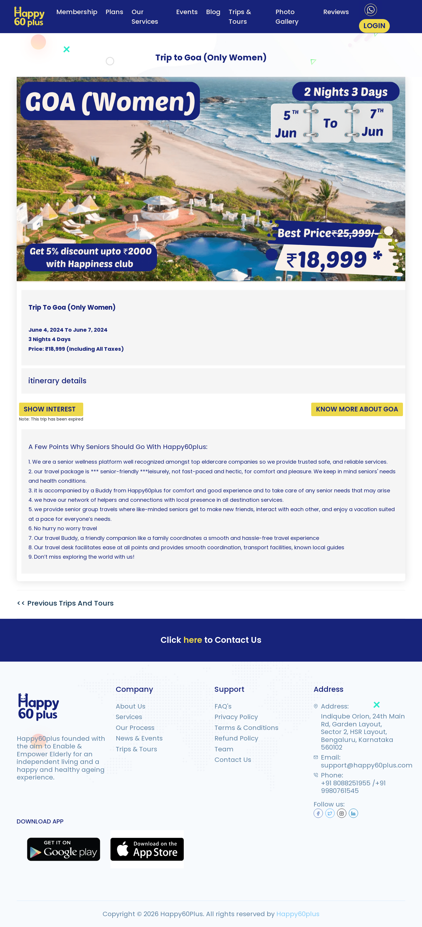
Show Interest (49, 409)
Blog (213, 11)
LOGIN (374, 26)
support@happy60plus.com (367, 765)
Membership (76, 11)
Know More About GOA (357, 409)
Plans (114, 11)
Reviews (336, 11)
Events (187, 11)
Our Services (145, 16)
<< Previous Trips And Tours (65, 603)
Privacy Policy (236, 717)
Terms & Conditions (246, 727)
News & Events (139, 738)
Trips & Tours (240, 16)
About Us (130, 706)
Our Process (135, 727)
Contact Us (233, 759)
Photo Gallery (286, 16)
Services (129, 717)
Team (224, 749)
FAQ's (223, 706)
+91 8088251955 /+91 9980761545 (353, 787)
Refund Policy (236, 738)
